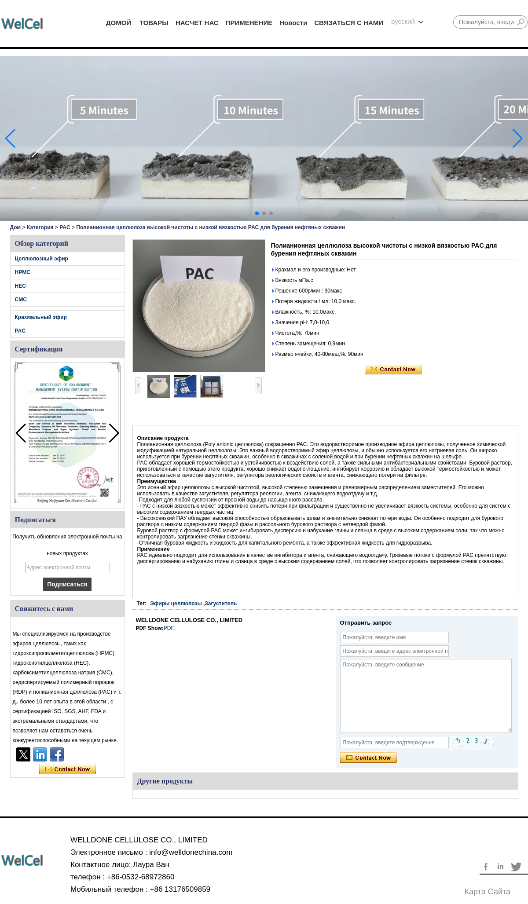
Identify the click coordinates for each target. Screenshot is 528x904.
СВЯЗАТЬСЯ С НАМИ (348, 22)
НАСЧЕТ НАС (197, 22)
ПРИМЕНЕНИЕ (249, 22)
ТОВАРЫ (154, 22)
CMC (21, 299)
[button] (257, 213)
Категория (40, 227)
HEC (20, 286)
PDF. (169, 628)
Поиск (521, 22)
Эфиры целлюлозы (176, 603)
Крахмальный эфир (41, 317)
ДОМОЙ (118, 22)
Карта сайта (487, 891)
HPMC (22, 272)
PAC (64, 227)
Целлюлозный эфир (41, 259)
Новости (293, 22)
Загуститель (221, 603)
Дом (15, 227)
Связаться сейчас (67, 769)
